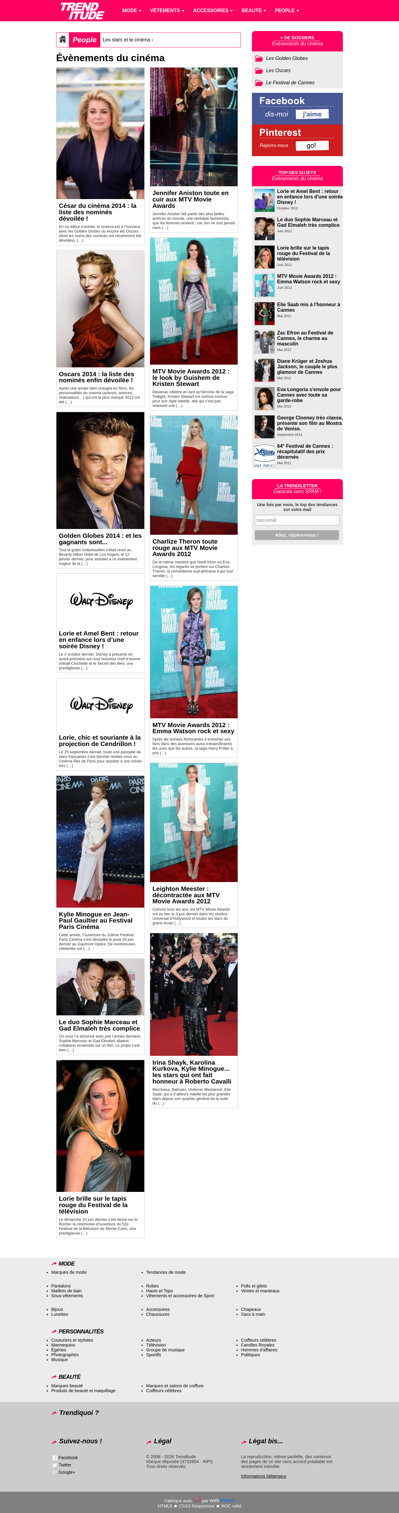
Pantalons (61, 1286)
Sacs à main (253, 1314)
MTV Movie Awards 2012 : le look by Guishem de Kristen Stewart (191, 377)
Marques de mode (69, 1272)
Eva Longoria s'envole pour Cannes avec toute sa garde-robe (309, 395)
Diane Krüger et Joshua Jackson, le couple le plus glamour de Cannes (307, 367)
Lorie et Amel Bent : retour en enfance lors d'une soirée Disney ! (310, 197)
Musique (59, 1359)
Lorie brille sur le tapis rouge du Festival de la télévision (93, 1205)
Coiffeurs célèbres (258, 1340)
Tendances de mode (166, 1272)
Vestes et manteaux (260, 1290)
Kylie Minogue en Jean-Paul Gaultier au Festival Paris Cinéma (96, 920)
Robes (152, 1286)
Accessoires (158, 1309)
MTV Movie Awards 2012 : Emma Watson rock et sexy (194, 728)
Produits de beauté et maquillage (83, 1390)
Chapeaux (251, 1309)
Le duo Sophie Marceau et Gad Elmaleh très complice (99, 1025)
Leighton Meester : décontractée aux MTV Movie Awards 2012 (186, 895)
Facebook (68, 1457)
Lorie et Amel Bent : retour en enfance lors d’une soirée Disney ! (99, 640)
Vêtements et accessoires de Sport (180, 1295)
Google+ (67, 1472)
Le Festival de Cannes (290, 82)
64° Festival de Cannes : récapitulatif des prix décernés (305, 451)
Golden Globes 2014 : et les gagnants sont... (100, 538)
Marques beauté (67, 1385)
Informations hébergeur (263, 1476)
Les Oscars (278, 70)
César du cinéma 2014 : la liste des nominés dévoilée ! (97, 212)
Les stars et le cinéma (126, 39)
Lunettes (59, 1314)
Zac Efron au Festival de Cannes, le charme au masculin (305, 338)
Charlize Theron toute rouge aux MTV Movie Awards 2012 (185, 548)
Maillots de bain (66, 1290)
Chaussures (158, 1314)
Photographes (65, 1354)
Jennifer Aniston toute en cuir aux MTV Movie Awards (191, 199)
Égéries (58, 1349)
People (85, 40)
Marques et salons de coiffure (175, 1385)
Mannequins (63, 1345)
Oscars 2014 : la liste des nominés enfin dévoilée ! (96, 377)
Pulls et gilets (254, 1286)
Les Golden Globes (287, 58)
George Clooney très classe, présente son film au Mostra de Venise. (310, 423)
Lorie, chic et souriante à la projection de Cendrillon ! (100, 740)
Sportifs (153, 1354)
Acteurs (153, 1340)
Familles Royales (258, 1345)
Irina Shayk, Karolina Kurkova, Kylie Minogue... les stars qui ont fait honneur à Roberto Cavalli (192, 1072)
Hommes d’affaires (259, 1349)
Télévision (156, 1345)
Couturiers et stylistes (72, 1340)
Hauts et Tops (159, 1290)
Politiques (250, 1354)
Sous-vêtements (67, 1295)
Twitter (65, 1464)
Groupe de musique (165, 1349)
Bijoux (57, 1309)
